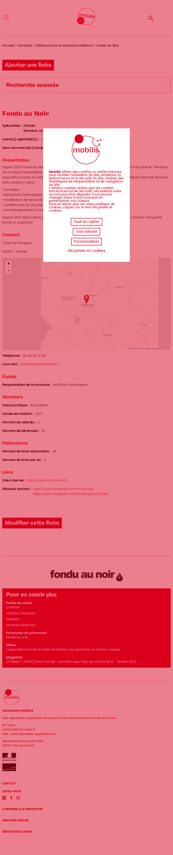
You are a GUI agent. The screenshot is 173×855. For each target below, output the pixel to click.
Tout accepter (86, 222)
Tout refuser (86, 231)
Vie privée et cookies (86, 251)
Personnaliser (86, 241)
